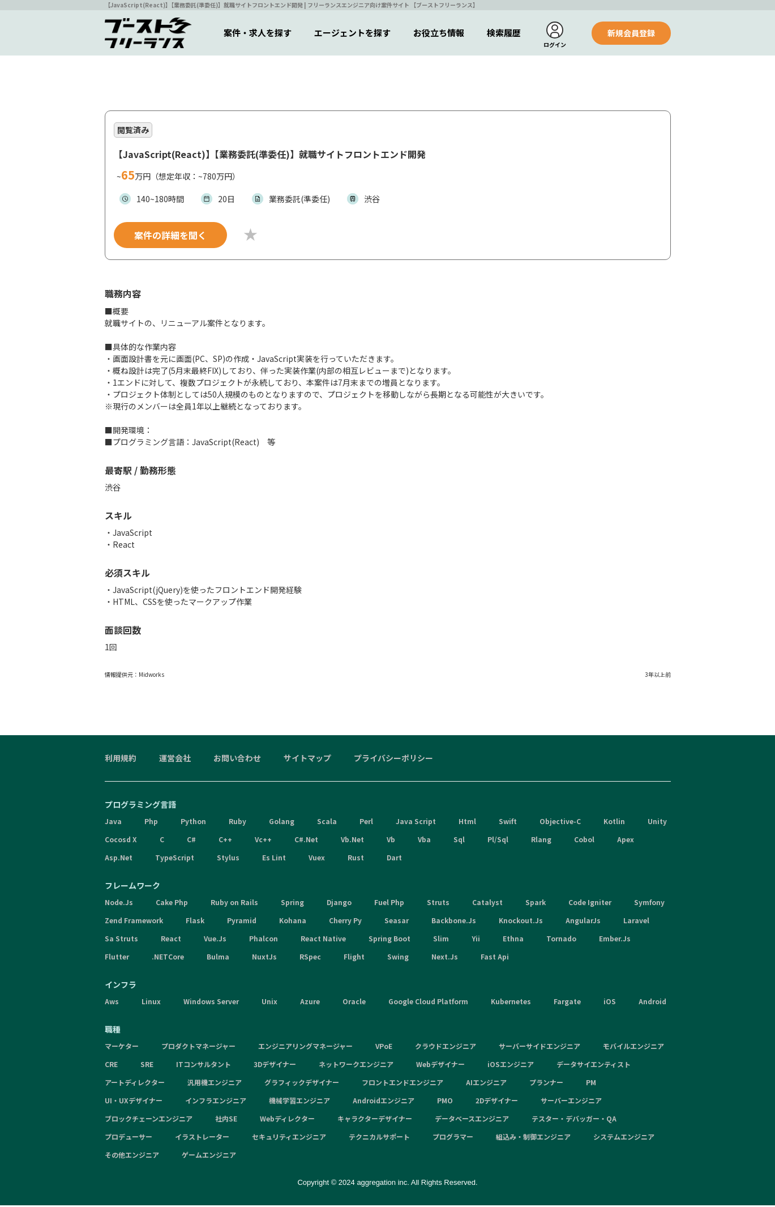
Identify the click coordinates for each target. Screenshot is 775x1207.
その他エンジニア (132, 1156)
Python (193, 823)
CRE (111, 1065)
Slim (441, 940)
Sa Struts (121, 940)
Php (151, 823)
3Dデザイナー (275, 1065)
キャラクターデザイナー (374, 1120)
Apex (625, 841)
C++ (225, 841)
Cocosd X (121, 841)
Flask (195, 922)
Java (113, 823)
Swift (508, 823)
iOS (609, 1003)
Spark (535, 904)
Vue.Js (215, 940)
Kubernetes (511, 1003)
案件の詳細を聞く (170, 237)
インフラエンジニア (215, 1102)
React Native (323, 940)
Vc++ (263, 841)
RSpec (310, 958)
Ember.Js (615, 940)
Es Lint (274, 859)
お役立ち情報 (438, 33)
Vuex (317, 859)
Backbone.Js (453, 922)
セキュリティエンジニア (289, 1138)
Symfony (649, 904)
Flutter (117, 958)
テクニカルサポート (379, 1138)
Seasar (396, 922)
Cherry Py (345, 922)
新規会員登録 (631, 33)
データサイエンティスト (593, 1065)
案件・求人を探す (258, 33)
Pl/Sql (497, 841)
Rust (356, 859)
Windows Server (211, 1003)
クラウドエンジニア (445, 1047)
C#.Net (306, 841)
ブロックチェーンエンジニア (148, 1120)
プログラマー (453, 1138)
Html (467, 823)
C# (191, 841)
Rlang (541, 841)
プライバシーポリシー (393, 759)
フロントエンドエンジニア (402, 1084)
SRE (146, 1065)
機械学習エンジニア (299, 1102)
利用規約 (120, 759)
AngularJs (583, 922)
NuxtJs (264, 958)
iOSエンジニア (510, 1065)
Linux (151, 1003)
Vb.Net (352, 841)
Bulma (218, 958)
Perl (366, 823)
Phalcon (263, 940)
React (171, 940)
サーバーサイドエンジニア (539, 1047)
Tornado (561, 940)
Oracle (354, 1003)
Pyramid (241, 922)
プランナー (546, 1084)
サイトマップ (307, 759)
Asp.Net (118, 859)
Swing (398, 958)
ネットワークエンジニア (356, 1065)
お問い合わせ (237, 759)
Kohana (292, 922)
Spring (292, 904)
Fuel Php (389, 904)
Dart (394, 859)
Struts (438, 904)
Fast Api (495, 958)
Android (652, 1003)
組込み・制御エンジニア (533, 1138)
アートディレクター (135, 1084)
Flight (354, 958)
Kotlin (614, 823)
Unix (269, 1003)
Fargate (567, 1003)
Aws (112, 1003)
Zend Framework (134, 922)
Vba (424, 841)
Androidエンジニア (383, 1102)
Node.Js (119, 904)
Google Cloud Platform (428, 1003)
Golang (281, 823)
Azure (310, 1003)
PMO (445, 1102)
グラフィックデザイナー (301, 1084)
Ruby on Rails (234, 904)
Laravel (636, 922)
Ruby (237, 823)
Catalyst (487, 904)
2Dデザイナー (497, 1102)
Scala (327, 823)
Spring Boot (389, 940)
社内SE (226, 1120)
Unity (657, 823)
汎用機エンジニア (214, 1084)
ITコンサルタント (203, 1065)
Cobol (584, 841)
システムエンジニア (623, 1138)
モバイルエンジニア (633, 1047)
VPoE (383, 1047)
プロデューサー (128, 1138)
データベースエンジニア (472, 1120)
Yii (476, 940)
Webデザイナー (440, 1065)
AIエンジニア (486, 1084)
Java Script (416, 823)
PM (591, 1084)
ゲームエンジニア (209, 1156)
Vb (391, 841)
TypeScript (174, 859)
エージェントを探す (352, 33)
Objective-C (560, 823)
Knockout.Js (521, 922)
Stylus (228, 859)
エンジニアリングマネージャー (305, 1047)
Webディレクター (287, 1120)
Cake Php (172, 904)
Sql (459, 841)
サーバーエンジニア (571, 1102)
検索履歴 (504, 33)
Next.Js (444, 958)
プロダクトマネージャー (198, 1047)
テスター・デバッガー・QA (574, 1120)
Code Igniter (589, 904)
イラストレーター (202, 1138)
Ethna (513, 940)
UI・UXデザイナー (133, 1102)
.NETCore (168, 958)
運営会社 (175, 759)
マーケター (122, 1047)
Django (339, 904)
